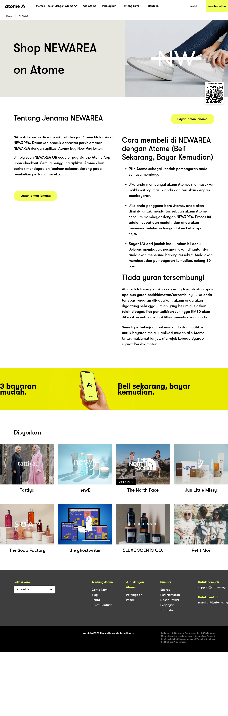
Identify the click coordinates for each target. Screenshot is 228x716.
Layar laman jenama (35, 196)
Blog (95, 594)
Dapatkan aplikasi (217, 6)
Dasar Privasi (169, 600)
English (193, 6)
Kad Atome (89, 5)
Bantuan (153, 5)
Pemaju (131, 600)
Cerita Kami (100, 589)
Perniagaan (109, 5)
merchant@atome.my (213, 602)
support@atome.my (212, 587)
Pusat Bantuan (102, 605)
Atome (9, 16)
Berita (96, 600)
